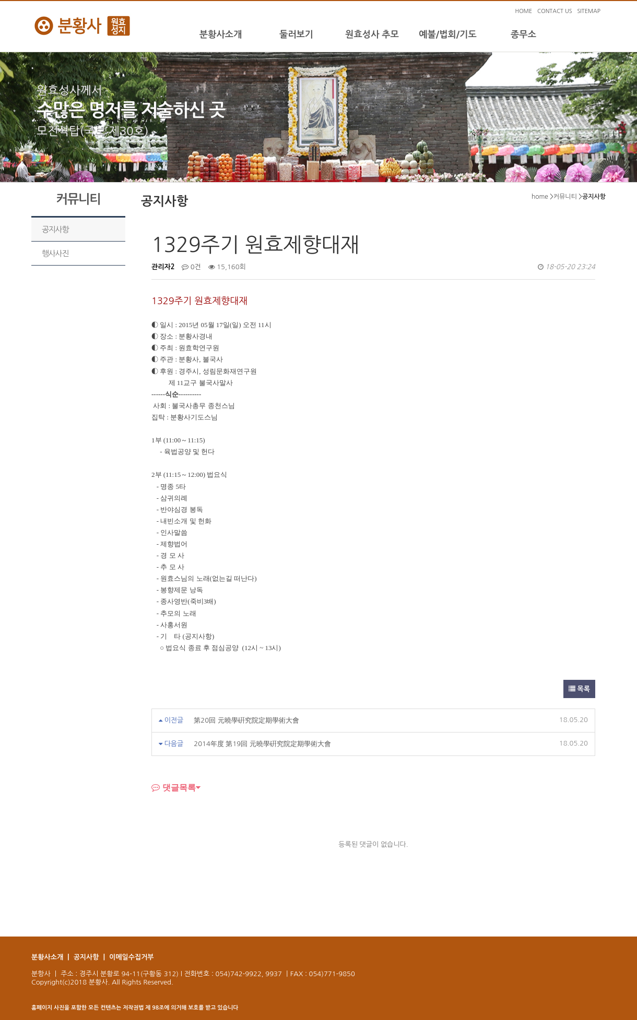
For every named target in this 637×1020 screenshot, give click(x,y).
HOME (523, 11)
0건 (191, 266)
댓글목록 (173, 787)
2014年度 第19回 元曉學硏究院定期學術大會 (262, 743)
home (540, 197)
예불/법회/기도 (448, 34)
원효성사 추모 (372, 34)
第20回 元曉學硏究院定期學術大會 (246, 720)
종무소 (523, 34)
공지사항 (55, 229)
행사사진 (55, 253)
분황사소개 (220, 34)
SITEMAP (588, 11)
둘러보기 (296, 34)
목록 (579, 689)
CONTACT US (554, 11)
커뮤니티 (565, 197)
